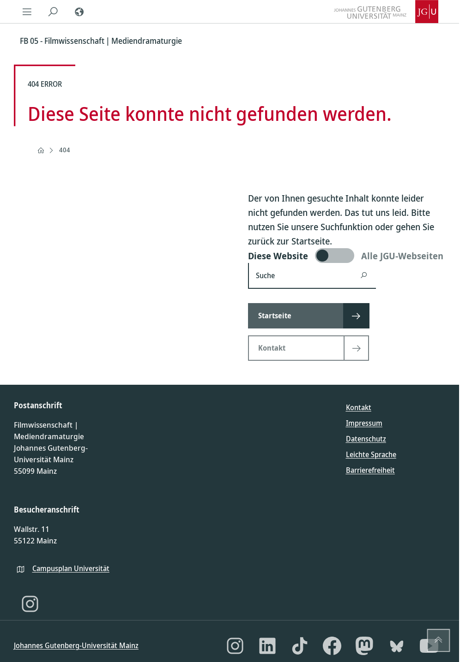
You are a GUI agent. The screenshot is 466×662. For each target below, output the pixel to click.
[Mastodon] (364, 646)
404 (64, 149)
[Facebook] (332, 646)
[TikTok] (299, 646)
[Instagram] (30, 604)
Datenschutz (366, 439)
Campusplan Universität (70, 568)
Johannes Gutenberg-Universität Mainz (76, 645)
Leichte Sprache (371, 454)
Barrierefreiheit (370, 470)
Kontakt (358, 407)
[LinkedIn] (267, 646)
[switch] (346, 255)
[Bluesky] (396, 646)
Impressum (364, 423)
